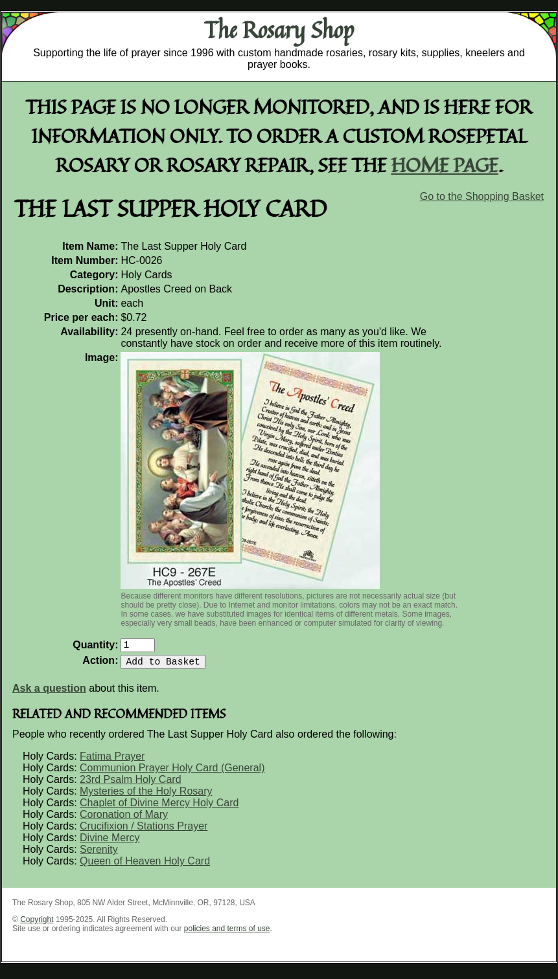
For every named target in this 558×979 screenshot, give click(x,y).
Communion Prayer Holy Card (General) (172, 772)
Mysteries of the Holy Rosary (146, 796)
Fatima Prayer (112, 761)
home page (444, 164)
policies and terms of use (227, 933)
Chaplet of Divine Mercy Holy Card (159, 807)
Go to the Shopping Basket (482, 196)
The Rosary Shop (279, 29)
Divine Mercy (109, 842)
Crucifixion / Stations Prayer (143, 831)
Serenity (99, 854)
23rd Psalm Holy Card (130, 784)
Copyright (36, 924)
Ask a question (49, 693)
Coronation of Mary (124, 819)
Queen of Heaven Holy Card (145, 866)
